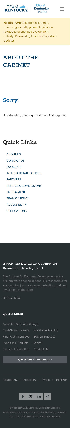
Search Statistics (44, 336)
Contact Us (15, 160)
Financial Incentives (16, 336)
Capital (37, 343)
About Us (14, 154)
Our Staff (14, 167)
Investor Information (16, 349)
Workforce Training (46, 330)
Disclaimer (61, 380)
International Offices (24, 173)
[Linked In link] (39, 396)
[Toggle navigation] (62, 8)
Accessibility (17, 204)
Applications (17, 211)
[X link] (31, 396)
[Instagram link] (47, 396)
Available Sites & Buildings (20, 324)
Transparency (18, 198)
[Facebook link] (23, 396)
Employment (16, 192)
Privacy (46, 380)
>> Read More (12, 298)
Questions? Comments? (35, 359)
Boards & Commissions (24, 186)
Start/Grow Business (16, 330)
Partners (14, 179)
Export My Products (15, 343)
